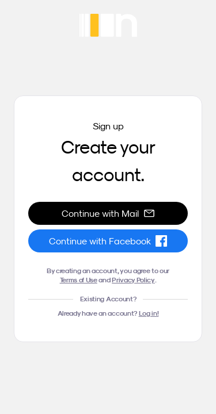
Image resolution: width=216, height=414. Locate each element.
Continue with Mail (108, 213)
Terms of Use (78, 279)
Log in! (149, 313)
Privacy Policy (133, 279)
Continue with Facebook (108, 241)
